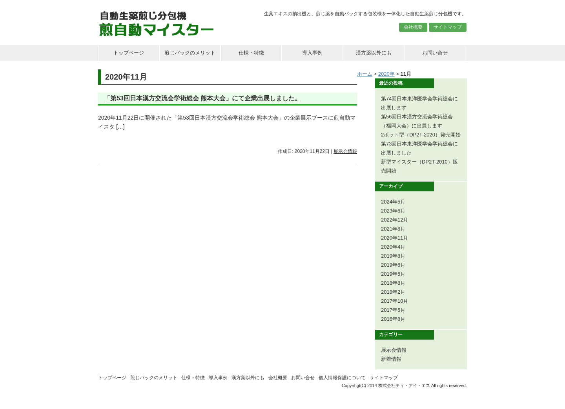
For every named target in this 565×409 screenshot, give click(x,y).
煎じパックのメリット (189, 53)
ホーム (364, 74)
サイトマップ (448, 27)
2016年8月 (393, 319)
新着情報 (391, 359)
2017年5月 (393, 310)
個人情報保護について (342, 377)
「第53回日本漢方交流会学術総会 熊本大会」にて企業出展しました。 (202, 98)
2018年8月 (393, 283)
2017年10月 (394, 301)
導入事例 (312, 53)
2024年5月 (393, 202)
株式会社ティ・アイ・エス (404, 385)
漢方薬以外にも (374, 53)
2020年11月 (394, 238)
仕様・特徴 (251, 53)
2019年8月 (393, 256)
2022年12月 (394, 220)
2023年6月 (393, 211)
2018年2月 (393, 292)
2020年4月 (393, 247)
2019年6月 (393, 265)
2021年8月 (393, 229)
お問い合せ (435, 53)
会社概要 (413, 27)
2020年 (386, 74)
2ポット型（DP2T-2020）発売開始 (421, 135)
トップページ (128, 53)
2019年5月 (393, 274)
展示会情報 (345, 151)
